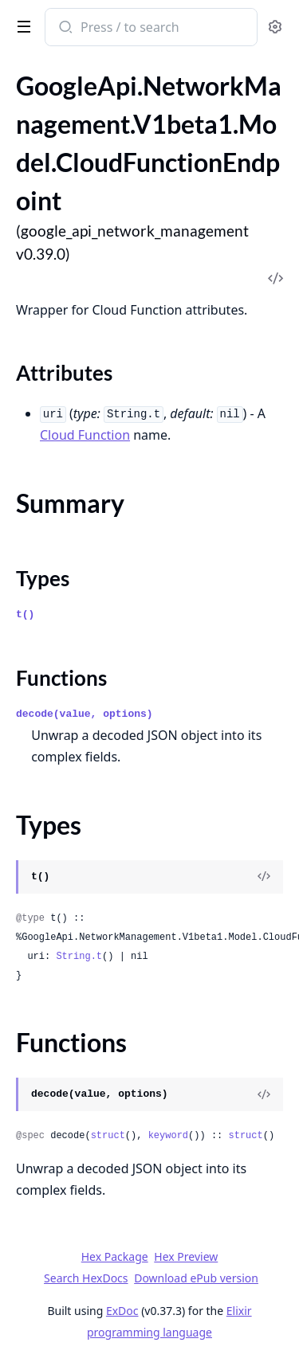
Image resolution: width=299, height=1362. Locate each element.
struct (108, 1135)
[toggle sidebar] (20, 25)
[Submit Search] (64, 29)
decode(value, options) (84, 714)
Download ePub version (196, 1278)
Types (42, 578)
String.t (79, 956)
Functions (61, 678)
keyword (168, 1135)
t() (25, 614)
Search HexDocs (86, 1278)
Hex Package (114, 1256)
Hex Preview (186, 1256)
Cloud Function (85, 435)
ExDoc (122, 1310)
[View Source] (264, 877)
